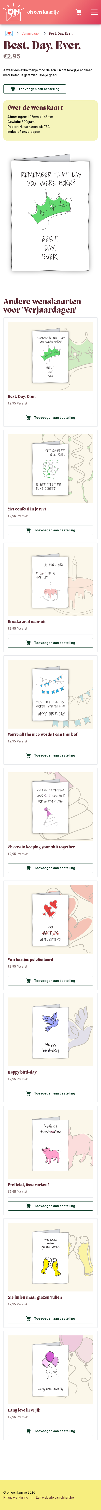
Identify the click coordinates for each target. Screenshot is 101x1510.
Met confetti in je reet (27, 509)
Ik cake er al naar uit (27, 621)
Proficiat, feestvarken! (28, 1184)
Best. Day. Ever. (22, 396)
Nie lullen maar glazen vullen (35, 1297)
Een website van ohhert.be (55, 1497)
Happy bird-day (22, 1072)
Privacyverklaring (15, 1497)
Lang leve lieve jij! (24, 1410)
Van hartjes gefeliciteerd (30, 959)
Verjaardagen (31, 33)
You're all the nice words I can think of (42, 734)
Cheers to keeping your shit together (41, 847)
